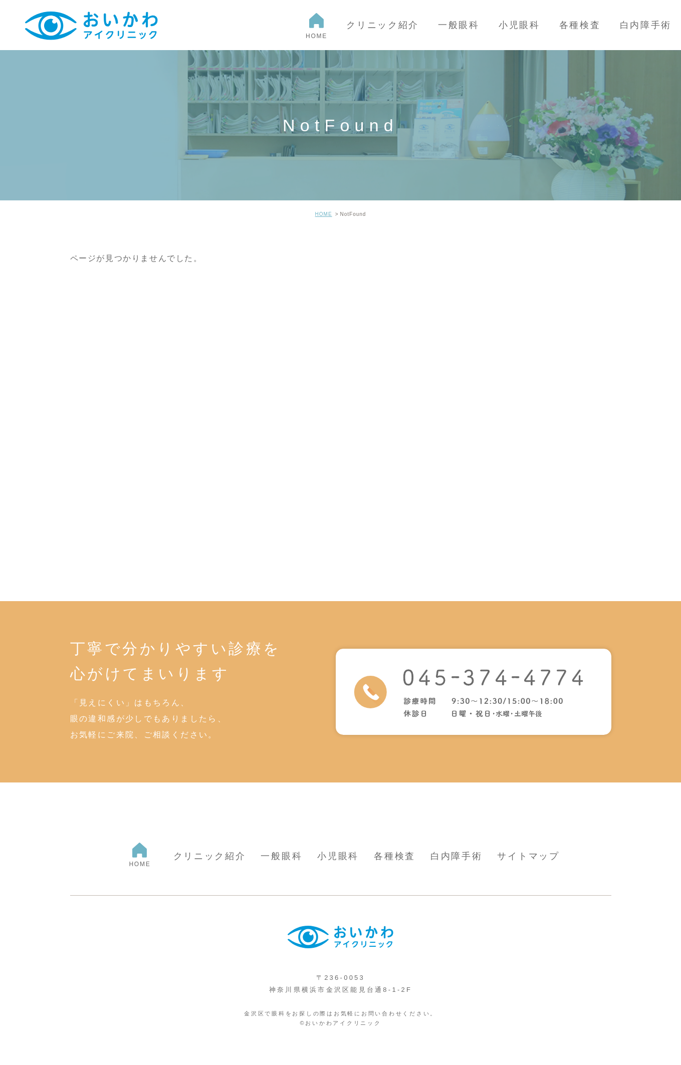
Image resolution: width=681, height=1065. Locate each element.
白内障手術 (456, 856)
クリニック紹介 (209, 856)
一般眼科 (281, 856)
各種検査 (394, 856)
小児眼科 (338, 856)
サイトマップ (528, 856)
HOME (323, 214)
